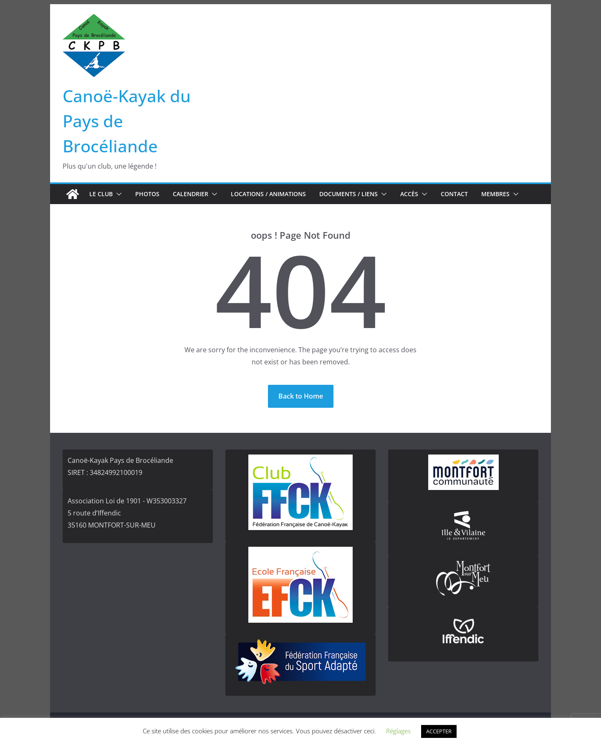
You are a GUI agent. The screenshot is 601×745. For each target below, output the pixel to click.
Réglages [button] (398, 731)
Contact (454, 194)
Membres (495, 194)
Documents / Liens (348, 194)
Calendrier (190, 194)
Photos (147, 194)
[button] (117, 194)
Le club (101, 194)
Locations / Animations (268, 194)
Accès (409, 194)
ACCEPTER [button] (439, 731)
